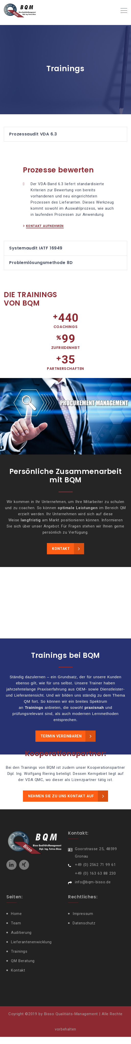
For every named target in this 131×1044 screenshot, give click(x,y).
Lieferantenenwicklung (31, 949)
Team (16, 930)
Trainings (19, 959)
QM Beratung (23, 968)
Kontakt (18, 978)
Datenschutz (84, 930)
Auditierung (21, 940)
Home (16, 921)
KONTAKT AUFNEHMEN (45, 234)
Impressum (83, 921)
